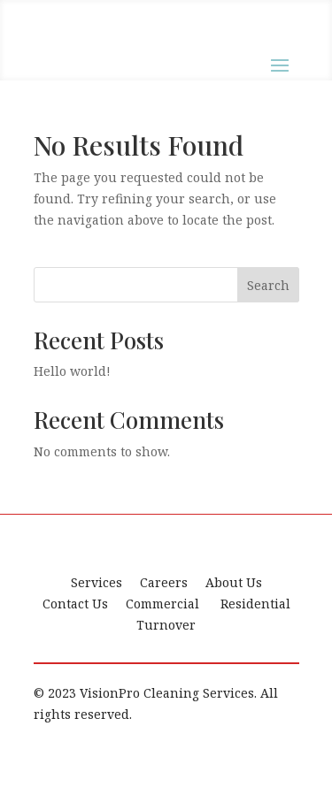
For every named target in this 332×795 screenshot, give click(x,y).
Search (268, 285)
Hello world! (72, 371)
